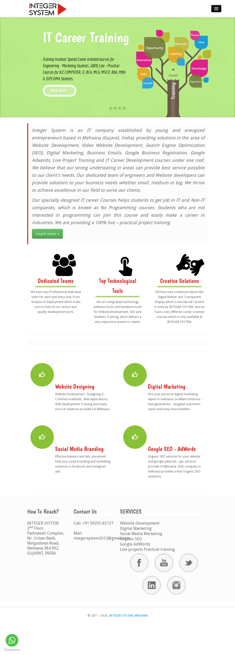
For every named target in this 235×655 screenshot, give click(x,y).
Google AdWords (135, 576)
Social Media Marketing (141, 565)
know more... (59, 91)
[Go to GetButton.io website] (12, 650)
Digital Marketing (136, 560)
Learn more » (47, 233)
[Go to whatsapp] (12, 640)
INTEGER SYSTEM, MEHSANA (128, 647)
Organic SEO (131, 570)
